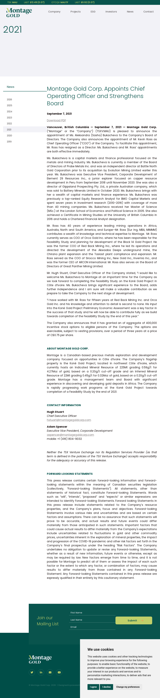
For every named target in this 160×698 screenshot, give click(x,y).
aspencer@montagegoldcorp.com (70, 435)
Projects (75, 11)
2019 (9, 141)
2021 (9, 129)
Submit (132, 620)
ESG (93, 11)
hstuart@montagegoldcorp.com (69, 420)
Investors (111, 11)
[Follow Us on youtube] (59, 672)
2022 (9, 123)
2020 (9, 135)
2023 (9, 117)
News (130, 11)
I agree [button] (93, 687)
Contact (148, 11)
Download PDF (56, 120)
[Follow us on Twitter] (32, 672)
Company (54, 11)
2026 (9, 99)
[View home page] (19, 16)
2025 (9, 105)
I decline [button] (106, 687)
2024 (9, 111)
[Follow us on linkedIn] (41, 672)
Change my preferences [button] (128, 687)
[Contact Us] (50, 672)
